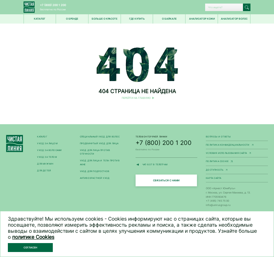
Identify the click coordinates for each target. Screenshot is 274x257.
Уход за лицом (47, 143)
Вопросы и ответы (218, 136)
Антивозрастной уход (95, 178)
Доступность (237, 170)
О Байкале (169, 18)
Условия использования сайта (237, 153)
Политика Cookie (237, 161)
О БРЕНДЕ (72, 18)
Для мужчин (45, 163)
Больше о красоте (104, 18)
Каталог (42, 136)
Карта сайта (213, 178)
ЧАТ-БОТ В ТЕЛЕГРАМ (167, 164)
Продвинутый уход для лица (99, 143)
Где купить (137, 18)
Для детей (44, 170)
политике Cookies (33, 237)
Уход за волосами (49, 150)
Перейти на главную (136, 98)
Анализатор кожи (202, 18)
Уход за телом (46, 157)
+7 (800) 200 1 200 (53, 5)
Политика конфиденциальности (237, 145)
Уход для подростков (95, 171)
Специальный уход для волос (100, 136)
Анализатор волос (234, 18)
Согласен (30, 247)
